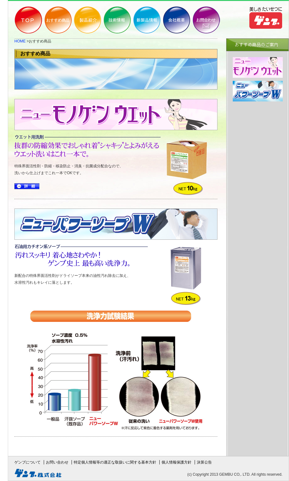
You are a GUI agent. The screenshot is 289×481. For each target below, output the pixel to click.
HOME (20, 41)
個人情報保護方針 (177, 462)
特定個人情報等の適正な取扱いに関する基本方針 (115, 462)
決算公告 (204, 462)
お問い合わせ (57, 462)
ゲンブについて (27, 462)
